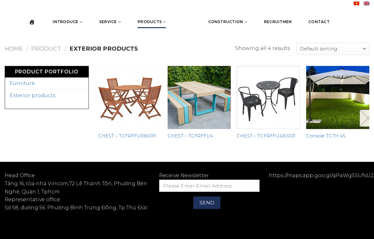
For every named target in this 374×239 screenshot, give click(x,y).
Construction (227, 22)
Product (46, 48)
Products (152, 22)
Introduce (68, 22)
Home (14, 48)
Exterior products (32, 95)
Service (110, 22)
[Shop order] (332, 49)
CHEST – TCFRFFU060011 (127, 136)
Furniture (22, 83)
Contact (319, 21)
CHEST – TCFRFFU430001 (266, 136)
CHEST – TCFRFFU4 (190, 136)
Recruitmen (278, 21)
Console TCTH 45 (325, 136)
